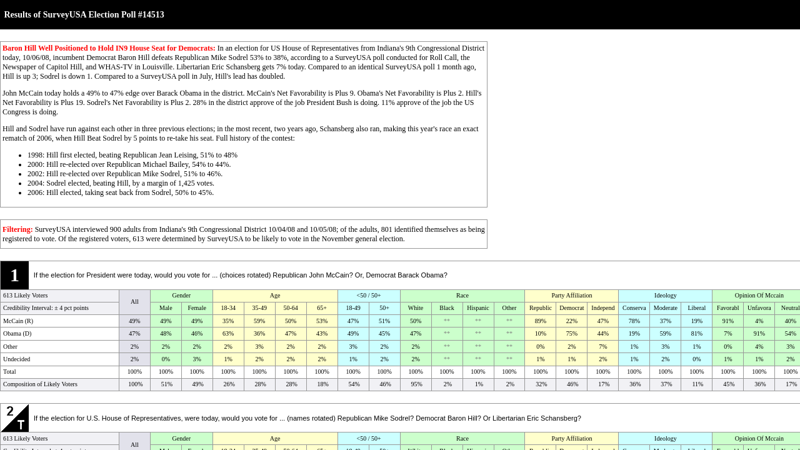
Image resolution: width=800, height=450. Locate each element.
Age (275, 295)
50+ (384, 307)
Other (509, 307)
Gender (181, 295)
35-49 (259, 307)
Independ (602, 307)
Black (446, 307)
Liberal (697, 307)
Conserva (634, 307)
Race (462, 295)
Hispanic (478, 307)
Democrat (571, 307)
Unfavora (759, 307)
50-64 (291, 307)
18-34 (228, 307)
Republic (540, 307)
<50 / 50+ (369, 295)
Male (165, 307)
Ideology (665, 295)
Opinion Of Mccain (759, 295)
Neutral (790, 307)
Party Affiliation (571, 295)
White (415, 307)
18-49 (353, 307)
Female (197, 307)
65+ (322, 307)
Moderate (666, 307)
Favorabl (728, 307)
